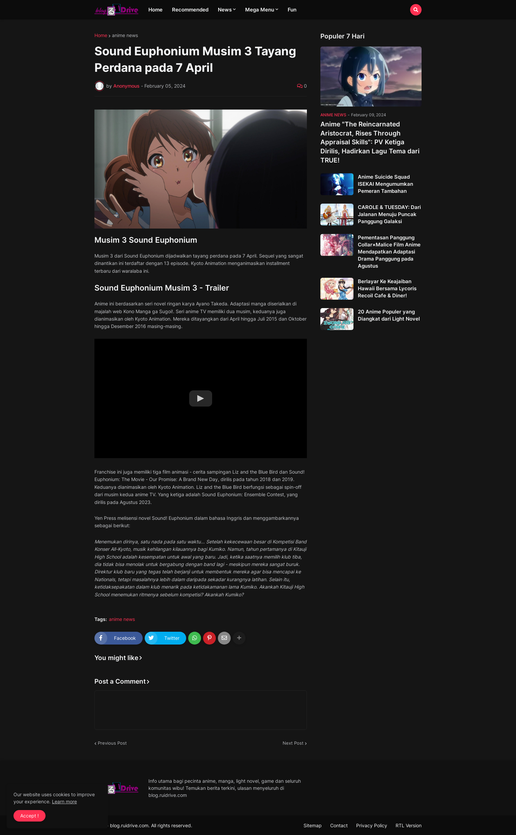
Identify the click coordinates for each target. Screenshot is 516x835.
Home (100, 35)
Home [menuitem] (155, 9)
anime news (125, 35)
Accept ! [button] (29, 815)
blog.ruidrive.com (129, 825)
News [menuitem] (225, 9)
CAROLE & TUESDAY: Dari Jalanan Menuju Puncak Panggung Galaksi (389, 214)
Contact (339, 825)
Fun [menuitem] (292, 9)
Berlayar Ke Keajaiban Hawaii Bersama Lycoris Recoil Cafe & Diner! (387, 288)
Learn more (64, 801)
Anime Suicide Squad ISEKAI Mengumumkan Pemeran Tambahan (385, 184)
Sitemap (313, 825)
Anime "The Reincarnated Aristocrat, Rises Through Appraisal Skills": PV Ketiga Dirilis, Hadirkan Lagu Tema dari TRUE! (370, 142)
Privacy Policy (371, 825)
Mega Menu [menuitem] (259, 9)
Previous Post (112, 743)
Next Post (293, 743)
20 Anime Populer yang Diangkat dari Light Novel (389, 315)
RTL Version (409, 825)
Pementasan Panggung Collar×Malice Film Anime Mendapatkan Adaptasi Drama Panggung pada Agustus (389, 251)
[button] (416, 10)
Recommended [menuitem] (190, 9)
